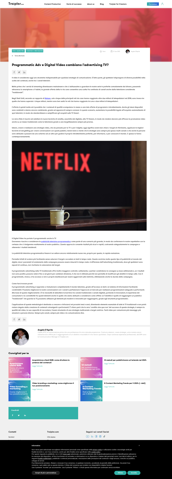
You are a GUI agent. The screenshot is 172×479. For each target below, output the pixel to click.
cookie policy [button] (95, 452)
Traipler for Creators (117, 4)
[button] (139, 445)
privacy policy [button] (97, 450)
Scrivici (11, 437)
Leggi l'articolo (37, 366)
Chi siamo (51, 437)
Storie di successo (74, 4)
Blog (102, 4)
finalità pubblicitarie (45, 458)
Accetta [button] (134, 473)
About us (90, 4)
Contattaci (153, 4)
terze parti (66, 454)
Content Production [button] (52, 4)
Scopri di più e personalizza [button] (45, 473)
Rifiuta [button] (120, 473)
